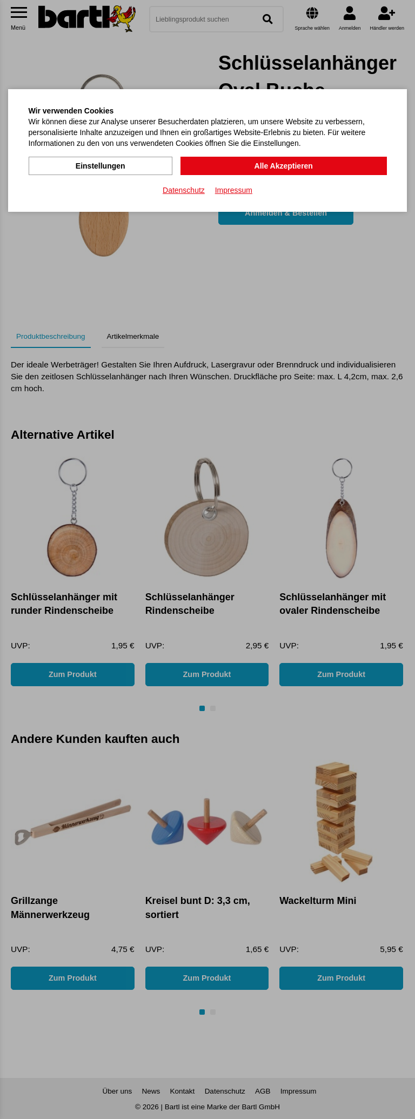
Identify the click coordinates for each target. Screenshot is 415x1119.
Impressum (233, 189)
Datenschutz (184, 189)
